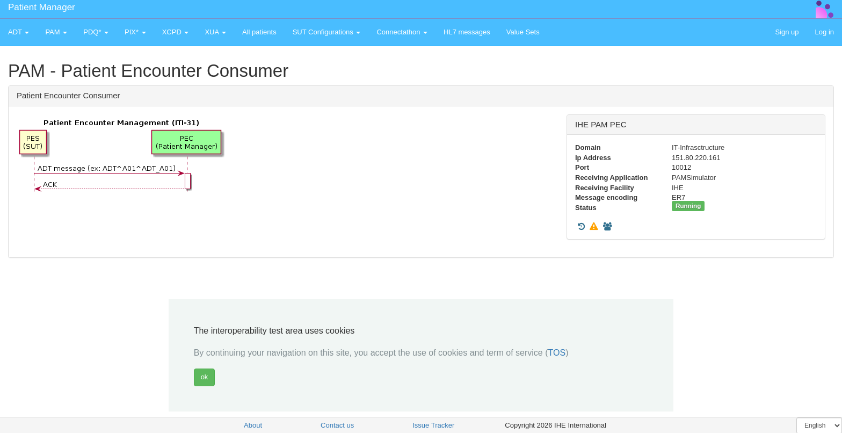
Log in (824, 32)
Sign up (787, 32)
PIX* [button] (135, 32)
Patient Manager (41, 7)
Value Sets (523, 32)
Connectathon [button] (401, 32)
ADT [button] (18, 32)
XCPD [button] (175, 32)
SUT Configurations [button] (327, 32)
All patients (259, 32)
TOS (557, 352)
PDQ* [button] (95, 32)
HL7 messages (467, 32)
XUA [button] (215, 32)
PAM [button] (56, 32)
